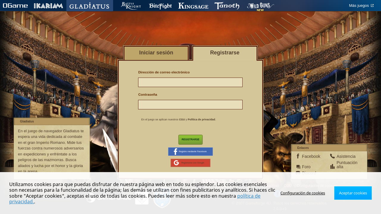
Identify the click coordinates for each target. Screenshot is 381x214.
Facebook (310, 159)
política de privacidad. (247, 201)
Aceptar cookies (354, 195)
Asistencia (345, 159)
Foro (306, 170)
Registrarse (190, 140)
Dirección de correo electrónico (164, 72)
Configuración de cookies (306, 195)
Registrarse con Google (189, 165)
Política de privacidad (201, 119)
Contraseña (147, 94)
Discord (309, 176)
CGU (182, 119)
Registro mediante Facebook (190, 153)
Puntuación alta (345, 167)
